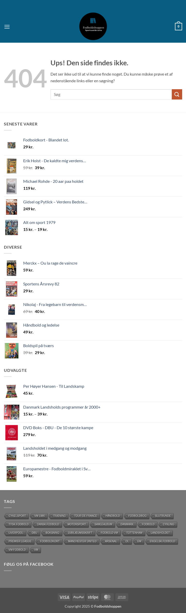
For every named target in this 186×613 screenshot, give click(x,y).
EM (139, 541)
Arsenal (111, 541)
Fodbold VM (109, 532)
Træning (59, 516)
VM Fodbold (17, 549)
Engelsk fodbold (162, 541)
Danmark (127, 524)
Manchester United (82, 541)
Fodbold (148, 524)
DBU (34, 532)
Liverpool (16, 532)
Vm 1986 (40, 516)
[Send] (177, 94)
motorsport (77, 524)
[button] (7, 26)
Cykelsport (17, 516)
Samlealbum (103, 524)
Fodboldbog (138, 516)
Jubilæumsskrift (80, 532)
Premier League (20, 541)
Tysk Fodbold (19, 524)
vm (36, 549)
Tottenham (134, 532)
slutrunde (163, 516)
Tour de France (85, 516)
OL (127, 541)
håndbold (113, 516)
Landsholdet (160, 532)
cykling (168, 524)
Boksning (53, 532)
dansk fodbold (48, 524)
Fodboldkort (50, 541)
